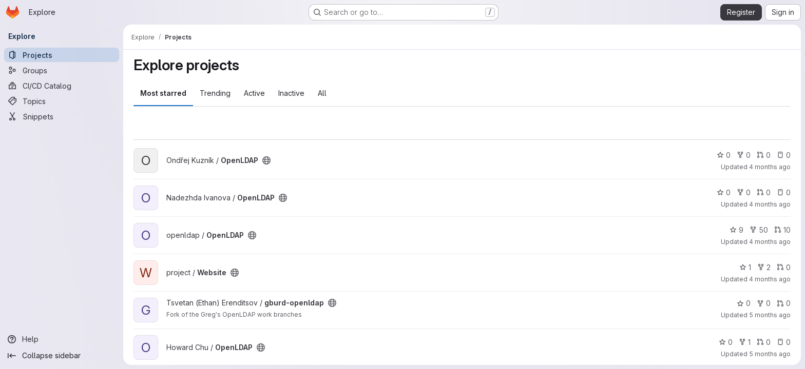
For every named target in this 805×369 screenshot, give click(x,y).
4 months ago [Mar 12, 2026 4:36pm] (770, 241)
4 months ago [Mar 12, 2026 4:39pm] (770, 167)
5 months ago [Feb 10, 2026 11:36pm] (770, 354)
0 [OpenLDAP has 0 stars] (724, 155)
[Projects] (61, 55)
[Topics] (61, 101)
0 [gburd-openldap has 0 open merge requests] (784, 303)
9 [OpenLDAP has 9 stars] (736, 229)
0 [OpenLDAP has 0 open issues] (784, 155)
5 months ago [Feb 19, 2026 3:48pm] (770, 315)
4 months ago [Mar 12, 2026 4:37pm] (770, 204)
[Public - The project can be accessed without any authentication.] (266, 160)
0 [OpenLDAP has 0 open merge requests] (764, 155)
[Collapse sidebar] (61, 355)
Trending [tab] (215, 93)
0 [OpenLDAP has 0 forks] (744, 155)
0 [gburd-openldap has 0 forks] (764, 303)
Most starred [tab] (163, 93)
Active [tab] (254, 93)
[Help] (61, 339)
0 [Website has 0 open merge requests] (784, 267)
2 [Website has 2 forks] (764, 267)
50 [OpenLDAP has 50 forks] (759, 229)
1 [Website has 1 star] (745, 267)
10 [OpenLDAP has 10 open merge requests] (782, 229)
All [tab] (322, 93)
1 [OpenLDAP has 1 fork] (745, 342)
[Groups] (61, 70)
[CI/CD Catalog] (61, 85)
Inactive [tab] (291, 93)
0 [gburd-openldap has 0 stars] (744, 303)
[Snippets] (61, 116)
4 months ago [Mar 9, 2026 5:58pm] (770, 279)
